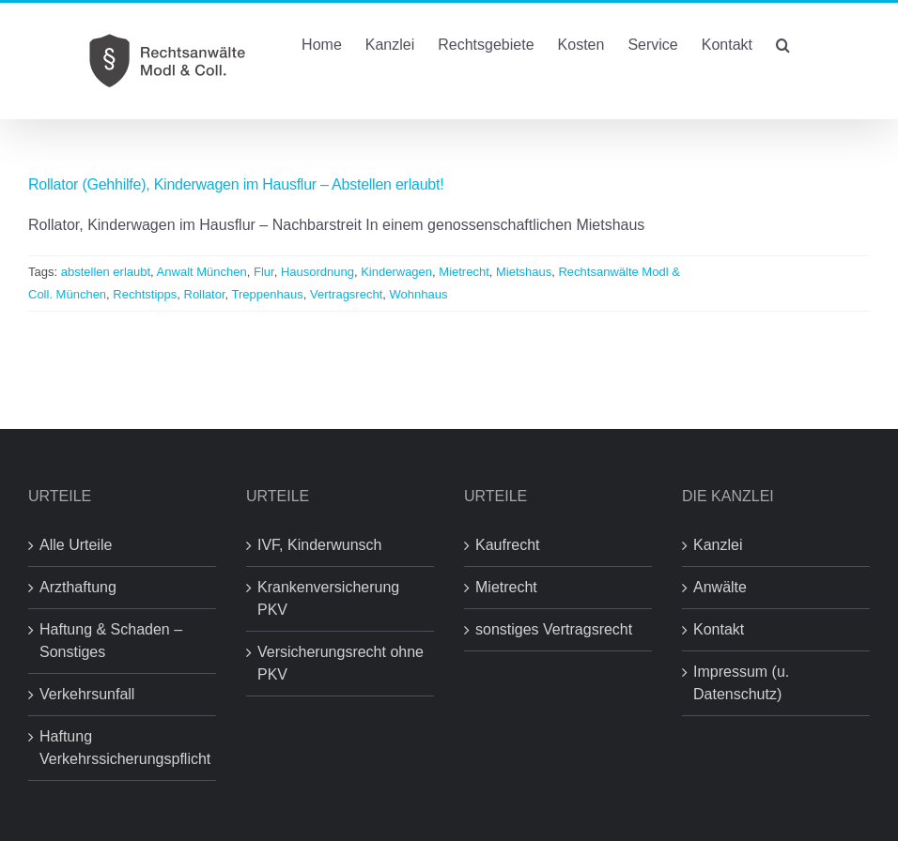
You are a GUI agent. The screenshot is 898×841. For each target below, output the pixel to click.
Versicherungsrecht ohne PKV (340, 663)
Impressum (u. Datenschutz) (741, 683)
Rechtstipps (145, 294)
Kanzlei (717, 545)
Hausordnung (317, 272)
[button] (783, 43)
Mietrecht (463, 272)
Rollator (204, 294)
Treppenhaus (267, 294)
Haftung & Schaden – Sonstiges (110, 640)
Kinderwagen (396, 272)
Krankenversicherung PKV (328, 598)
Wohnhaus (419, 294)
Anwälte (720, 587)
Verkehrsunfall (86, 694)
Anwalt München (202, 272)
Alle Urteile (75, 545)
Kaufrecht (507, 545)
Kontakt (718, 629)
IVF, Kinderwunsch (319, 545)
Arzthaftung (77, 587)
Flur (264, 272)
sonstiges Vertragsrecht (553, 629)
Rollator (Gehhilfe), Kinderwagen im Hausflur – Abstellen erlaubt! (235, 184)
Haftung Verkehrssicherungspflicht (123, 747)
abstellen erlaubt (105, 272)
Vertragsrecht (346, 294)
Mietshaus (523, 272)
